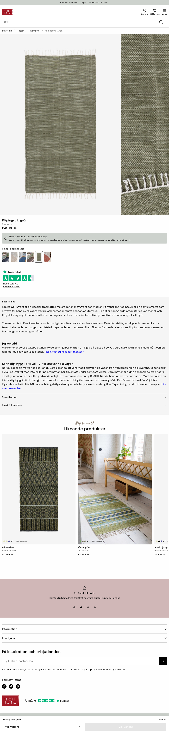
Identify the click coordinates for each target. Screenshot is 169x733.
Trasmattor (34, 30)
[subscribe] (163, 661)
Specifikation (84, 397)
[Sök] (161, 22)
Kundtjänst (84, 638)
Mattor (20, 30)
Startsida (7, 30)
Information (84, 629)
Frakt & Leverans (84, 405)
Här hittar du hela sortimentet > (64, 351)
